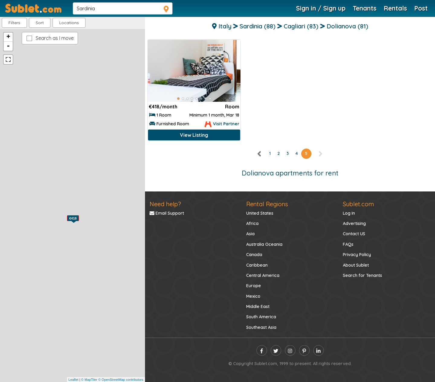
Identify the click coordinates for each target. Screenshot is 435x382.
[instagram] (290, 350)
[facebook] (261, 350)
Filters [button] (14, 22)
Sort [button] (40, 22)
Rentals (395, 8)
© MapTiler (89, 379)
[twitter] (276, 350)
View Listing (194, 135)
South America (261, 316)
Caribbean (257, 265)
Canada (254, 254)
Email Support (167, 213)
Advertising (354, 223)
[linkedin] (318, 350)
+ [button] (8, 37)
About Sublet (356, 265)
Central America (262, 275)
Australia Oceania (264, 244)
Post (421, 8)
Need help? (165, 204)
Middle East (257, 306)
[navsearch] (122, 8)
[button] (69, 23)
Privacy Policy (357, 254)
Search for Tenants (362, 275)
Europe (253, 285)
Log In (349, 213)
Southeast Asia (261, 327)
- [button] (8, 46)
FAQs (348, 244)
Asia (250, 233)
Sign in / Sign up (321, 8)
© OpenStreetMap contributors (120, 379)
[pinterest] (304, 350)
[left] (259, 153)
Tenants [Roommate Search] (364, 8)
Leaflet (74, 379)
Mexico (253, 296)
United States (259, 213)
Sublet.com (358, 204)
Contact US (354, 233)
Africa (252, 223)
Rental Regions (267, 204)
